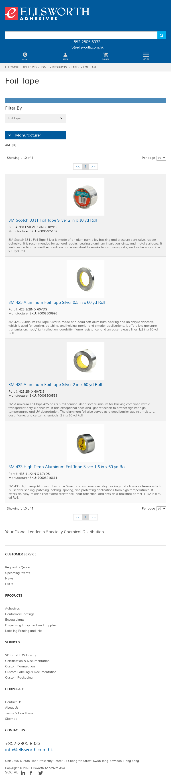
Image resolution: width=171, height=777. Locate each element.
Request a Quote (17, 567)
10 (159, 158)
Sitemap (11, 719)
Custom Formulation (20, 666)
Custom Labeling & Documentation (30, 672)
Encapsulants (14, 620)
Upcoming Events (17, 573)
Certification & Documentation (27, 661)
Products (59, 67)
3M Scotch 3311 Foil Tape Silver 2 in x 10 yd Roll (52, 220)
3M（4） (11, 145)
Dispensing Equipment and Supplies (31, 625)
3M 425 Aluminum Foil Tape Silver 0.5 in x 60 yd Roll (56, 302)
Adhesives (12, 608)
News (9, 578)
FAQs (9, 584)
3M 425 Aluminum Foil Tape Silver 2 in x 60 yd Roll (55, 384)
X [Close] (61, 118)
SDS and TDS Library (20, 655)
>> (93, 166)
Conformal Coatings (19, 614)
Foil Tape (90, 67)
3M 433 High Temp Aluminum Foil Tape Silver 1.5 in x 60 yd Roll (67, 466)
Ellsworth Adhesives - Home (26, 67)
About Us (11, 708)
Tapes (75, 67)
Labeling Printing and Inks (23, 631)
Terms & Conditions (19, 713)
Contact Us (13, 702)
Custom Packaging (19, 677)
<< (77, 166)
